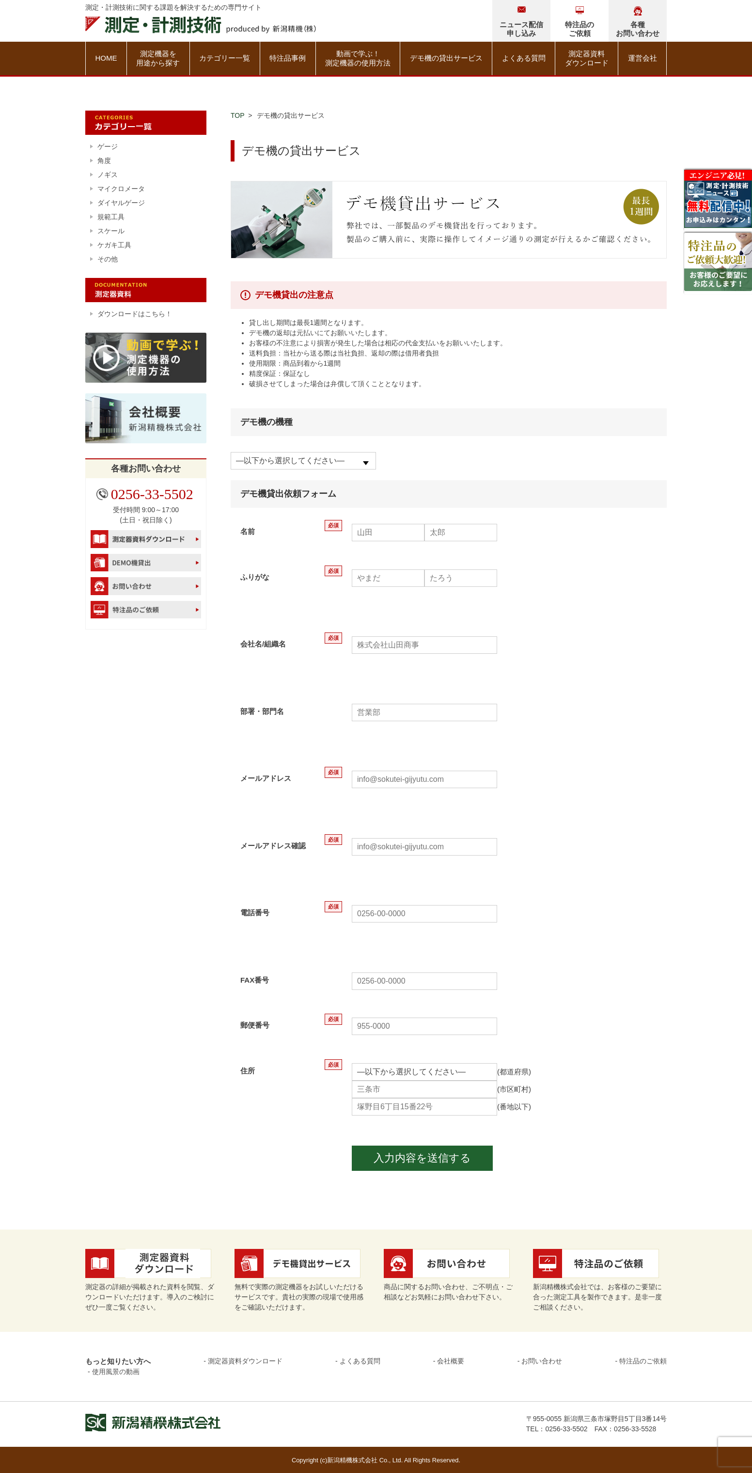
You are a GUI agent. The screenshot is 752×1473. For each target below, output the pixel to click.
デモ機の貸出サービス (446, 58)
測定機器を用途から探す (158, 58)
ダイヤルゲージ (121, 203)
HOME (106, 58)
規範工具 (111, 217)
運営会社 (642, 58)
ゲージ (107, 146)
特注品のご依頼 (643, 1361)
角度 (104, 160)
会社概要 (450, 1361)
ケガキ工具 (114, 245)
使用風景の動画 (116, 1372)
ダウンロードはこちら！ (134, 314)
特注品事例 (287, 58)
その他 (107, 259)
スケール (111, 231)
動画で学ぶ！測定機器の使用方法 (358, 58)
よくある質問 (524, 58)
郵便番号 (254, 1025)
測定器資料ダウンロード (587, 58)
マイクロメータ (121, 189)
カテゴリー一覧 (224, 58)
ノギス (107, 174)
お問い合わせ (541, 1361)
